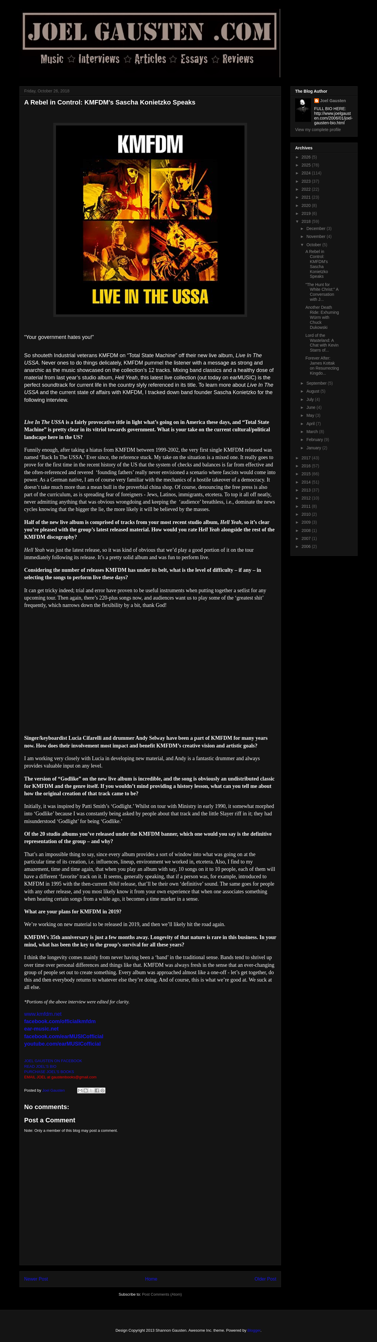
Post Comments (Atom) (162, 1294)
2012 (307, 498)
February (315, 439)
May (310, 415)
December (316, 228)
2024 (307, 173)
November (316, 236)
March (312, 431)
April (311, 423)
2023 (307, 181)
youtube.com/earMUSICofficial (62, 1044)
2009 (307, 522)
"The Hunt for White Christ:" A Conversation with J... (321, 292)
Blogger (253, 1330)
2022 (307, 189)
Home (151, 1278)
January (314, 447)
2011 (307, 506)
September (317, 383)
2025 (307, 165)
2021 (307, 197)
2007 (307, 538)
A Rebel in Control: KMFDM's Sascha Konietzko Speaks (316, 264)
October (314, 244)
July (310, 399)
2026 (307, 157)
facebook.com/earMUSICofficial (63, 1036)
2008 (307, 530)
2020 (307, 205)
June (311, 407)
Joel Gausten (333, 100)
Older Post (265, 1278)
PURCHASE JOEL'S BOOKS (49, 1072)
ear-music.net (41, 1029)
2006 (307, 546)
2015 (307, 473)
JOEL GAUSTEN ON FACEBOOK (53, 1061)
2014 (307, 482)
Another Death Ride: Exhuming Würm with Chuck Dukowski (322, 317)
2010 (307, 514)
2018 (307, 221)
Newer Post (36, 1278)
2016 (307, 465)
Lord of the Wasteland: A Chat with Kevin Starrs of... (321, 342)
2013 (307, 490)
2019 (307, 213)
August (313, 391)
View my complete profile (318, 129)
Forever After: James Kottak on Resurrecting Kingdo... (322, 365)
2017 (307, 458)
